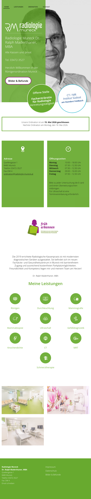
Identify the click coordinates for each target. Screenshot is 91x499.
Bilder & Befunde (18, 82)
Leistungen (18, 7)
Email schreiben (8, 483)
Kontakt (46, 7)
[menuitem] (6, 6)
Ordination (33, 7)
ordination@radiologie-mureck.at (18, 181)
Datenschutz (51, 470)
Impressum (51, 467)
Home (6, 7)
